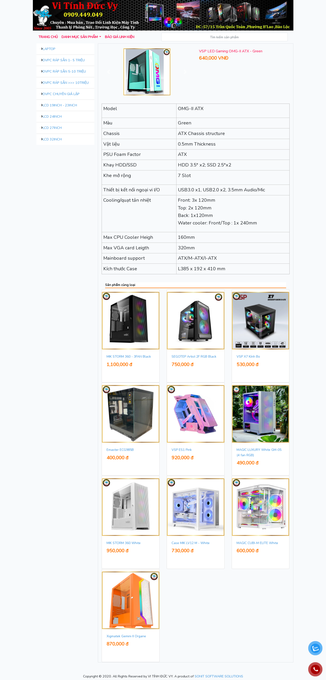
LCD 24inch (52, 116)
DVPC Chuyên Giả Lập (61, 94)
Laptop (49, 48)
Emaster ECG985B (120, 450)
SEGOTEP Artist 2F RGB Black (194, 356)
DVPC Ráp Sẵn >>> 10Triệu (66, 82)
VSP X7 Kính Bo (248, 356)
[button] (108, 71)
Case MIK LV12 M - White (191, 543)
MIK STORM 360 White (124, 543)
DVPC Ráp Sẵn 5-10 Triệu (64, 71)
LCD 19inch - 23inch (60, 105)
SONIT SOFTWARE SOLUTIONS (219, 676)
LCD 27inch (52, 127)
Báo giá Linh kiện (119, 37)
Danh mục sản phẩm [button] (80, 37)
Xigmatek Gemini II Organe (126, 636)
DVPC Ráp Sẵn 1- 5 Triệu (64, 60)
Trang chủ (48, 37)
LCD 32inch (52, 139)
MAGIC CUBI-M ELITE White (257, 543)
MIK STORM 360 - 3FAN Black (129, 356)
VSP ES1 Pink (182, 450)
